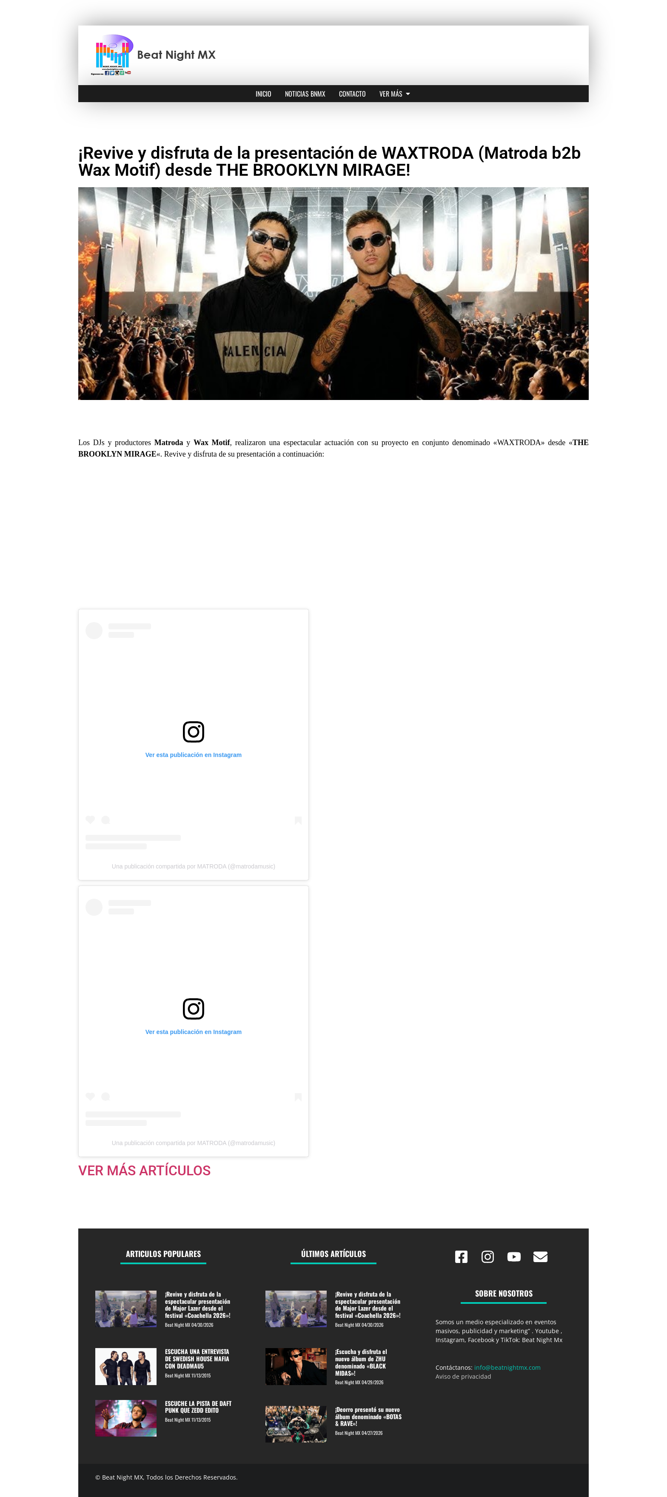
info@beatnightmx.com (507, 1367)
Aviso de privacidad (463, 1376)
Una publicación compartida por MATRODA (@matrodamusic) (193, 866)
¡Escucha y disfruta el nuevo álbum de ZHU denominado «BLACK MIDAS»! (361, 1362)
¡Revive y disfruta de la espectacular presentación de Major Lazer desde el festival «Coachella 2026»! (198, 1304)
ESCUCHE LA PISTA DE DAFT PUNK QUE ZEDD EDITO (198, 1407)
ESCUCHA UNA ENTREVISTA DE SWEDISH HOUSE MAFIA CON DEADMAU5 (197, 1358)
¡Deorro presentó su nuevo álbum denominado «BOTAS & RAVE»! (368, 1416)
